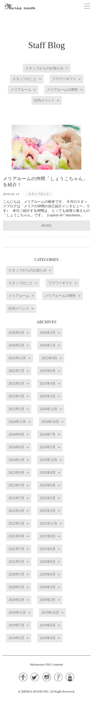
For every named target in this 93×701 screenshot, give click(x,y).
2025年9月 (49, 358)
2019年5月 (16, 638)
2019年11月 (17, 612)
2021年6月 (48, 549)
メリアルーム (20, 90)
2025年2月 (48, 396)
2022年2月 (48, 511)
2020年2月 (48, 600)
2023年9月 (16, 472)
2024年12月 (48, 409)
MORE (46, 226)
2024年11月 (17, 422)
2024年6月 (16, 447)
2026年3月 (48, 333)
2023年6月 (48, 485)
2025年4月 (48, 383)
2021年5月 (16, 562)
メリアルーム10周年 (62, 90)
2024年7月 (48, 434)
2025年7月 (16, 371)
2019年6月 (48, 625)
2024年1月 (16, 460)
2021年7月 (16, 549)
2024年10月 (50, 422)
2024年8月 (16, 434)
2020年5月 (16, 587)
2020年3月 (16, 600)
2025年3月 (16, 396)
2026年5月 (16, 333)
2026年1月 (48, 345)
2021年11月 (48, 523)
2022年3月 (16, 511)
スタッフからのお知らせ (44, 68)
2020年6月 (48, 574)
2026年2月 (16, 345)
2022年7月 (16, 498)
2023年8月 (48, 472)
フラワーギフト (64, 79)
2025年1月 (16, 409)
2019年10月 (50, 612)
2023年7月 (16, 485)
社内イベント (44, 100)
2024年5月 (48, 447)
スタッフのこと (24, 79)
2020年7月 (16, 574)
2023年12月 (48, 460)
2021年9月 (16, 536)
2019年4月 (48, 638)
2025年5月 (16, 383)
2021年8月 (48, 536)
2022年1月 (16, 523)
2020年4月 (48, 587)
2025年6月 (48, 371)
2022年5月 (48, 498)
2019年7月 (16, 625)
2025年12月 (17, 358)
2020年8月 (48, 562)
